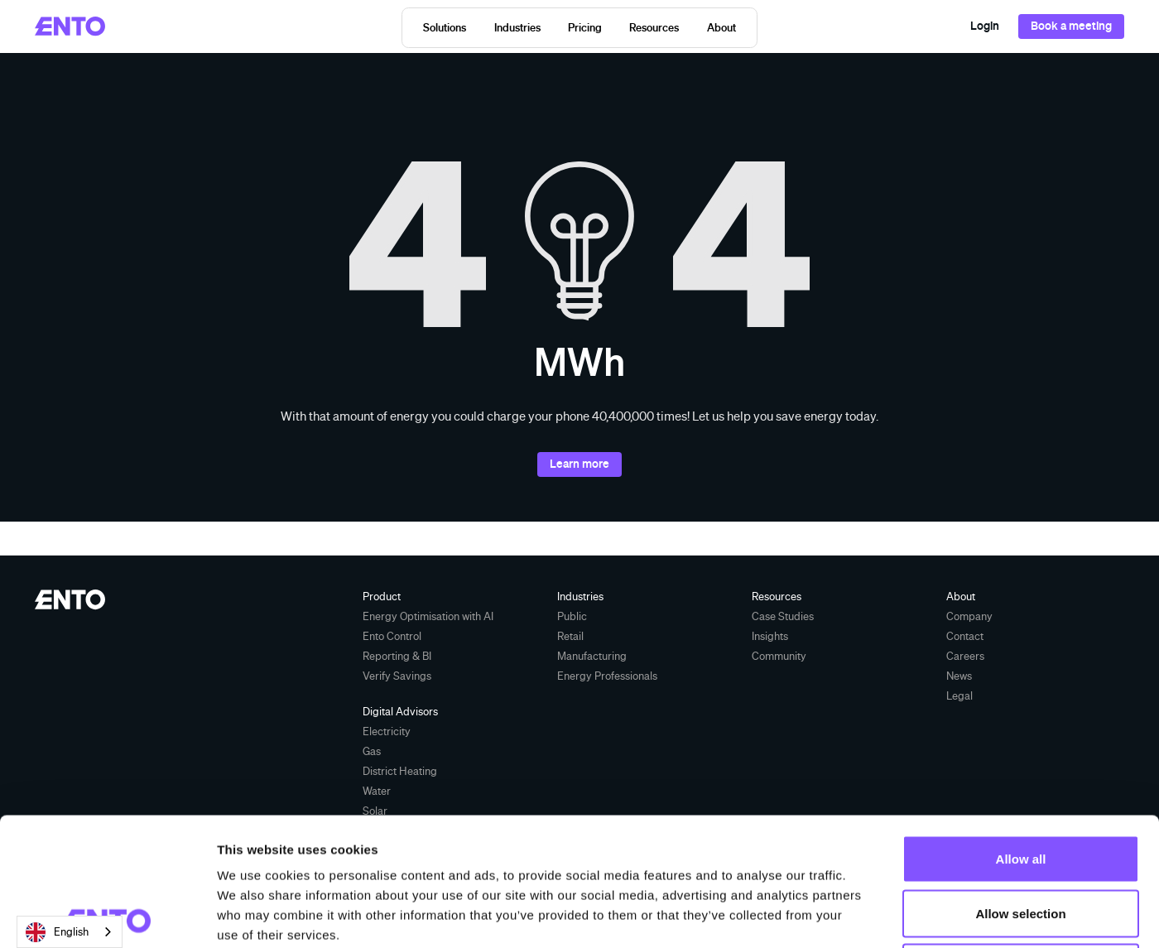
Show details (868, 915)
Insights (770, 635)
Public (572, 616)
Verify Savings (397, 675)
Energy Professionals (607, 675)
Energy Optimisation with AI (428, 616)
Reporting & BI (397, 655)
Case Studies (783, 616)
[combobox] (70, 932)
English (57, 932)
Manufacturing (592, 655)
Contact (964, 635)
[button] (445, 28)
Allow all (1021, 731)
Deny (1021, 839)
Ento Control (392, 635)
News (959, 675)
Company (969, 616)
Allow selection (1020, 785)
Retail (570, 635)
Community (779, 655)
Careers (965, 655)
